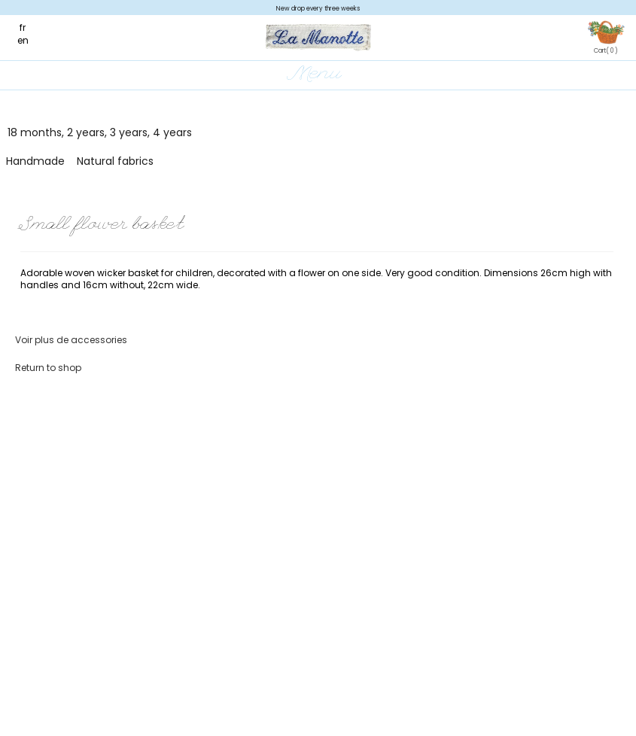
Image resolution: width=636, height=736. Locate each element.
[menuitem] (30, 27)
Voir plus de (71, 339)
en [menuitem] (23, 40)
